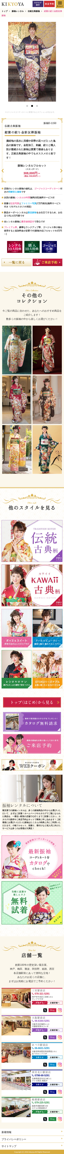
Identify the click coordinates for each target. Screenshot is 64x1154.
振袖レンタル (18, 11)
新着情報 (32, 1131)
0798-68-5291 (41, 1075)
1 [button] (27, 106)
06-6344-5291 (41, 1021)
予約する (38, 1003)
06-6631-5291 (41, 1048)
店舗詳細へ (54, 1003)
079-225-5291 (41, 1102)
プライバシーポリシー (32, 1139)
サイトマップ (32, 1146)
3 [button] (37, 106)
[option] (32, 62)
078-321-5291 (41, 993)
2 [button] (32, 106)
